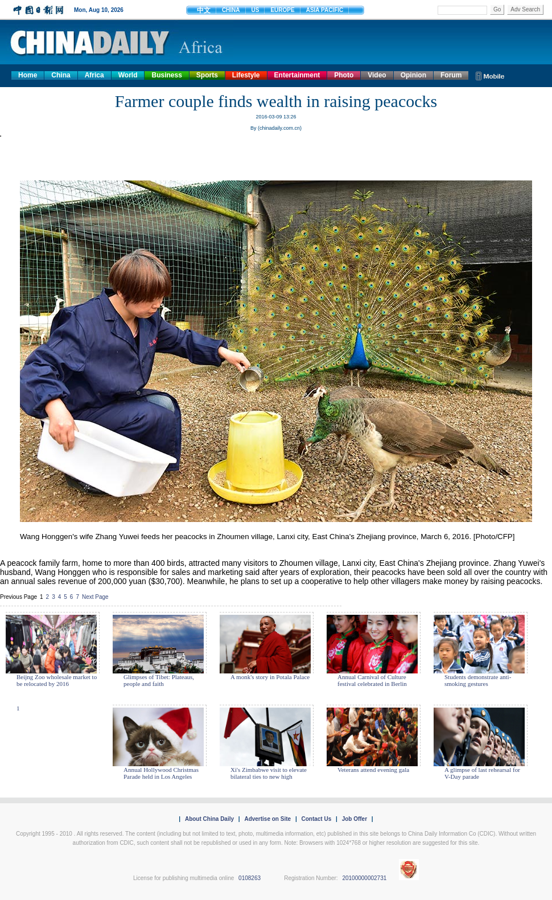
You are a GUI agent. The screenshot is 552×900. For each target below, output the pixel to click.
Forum (451, 75)
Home (27, 75)
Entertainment (297, 75)
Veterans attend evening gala (373, 769)
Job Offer (354, 819)
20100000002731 (364, 878)
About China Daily (209, 819)
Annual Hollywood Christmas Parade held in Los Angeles (161, 773)
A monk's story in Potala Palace (270, 676)
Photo (343, 75)
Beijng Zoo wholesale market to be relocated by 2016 (57, 680)
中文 (204, 10)
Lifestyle (246, 75)
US (255, 10)
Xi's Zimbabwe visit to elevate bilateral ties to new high (268, 773)
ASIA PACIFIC (325, 10)
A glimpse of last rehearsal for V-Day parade (482, 773)
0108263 (249, 878)
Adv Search (525, 9)
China (60, 75)
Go (497, 9)
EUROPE (282, 10)
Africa (94, 75)
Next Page (95, 597)
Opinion (413, 75)
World (128, 75)
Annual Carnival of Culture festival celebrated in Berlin (372, 680)
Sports (207, 75)
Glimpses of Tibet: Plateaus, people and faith (158, 680)
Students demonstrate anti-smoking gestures (477, 680)
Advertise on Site (267, 819)
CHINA (231, 10)
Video (377, 75)
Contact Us (316, 819)
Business (166, 75)
